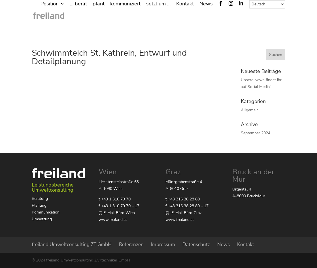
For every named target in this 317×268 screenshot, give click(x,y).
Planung (39, 205)
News (206, 4)
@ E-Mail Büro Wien (117, 212)
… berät (78, 4)
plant (99, 4)
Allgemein (250, 110)
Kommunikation (45, 212)
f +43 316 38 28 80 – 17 (187, 206)
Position (50, 4)
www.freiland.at (113, 219)
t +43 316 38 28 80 (182, 199)
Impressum (163, 244)
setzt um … (158, 4)
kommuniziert (125, 4)
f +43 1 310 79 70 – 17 (119, 206)
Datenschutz (196, 244)
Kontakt (185, 4)
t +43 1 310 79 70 (115, 199)
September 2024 (255, 133)
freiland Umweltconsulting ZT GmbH (72, 244)
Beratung (40, 198)
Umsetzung (42, 219)
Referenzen (131, 244)
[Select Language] (267, 4)
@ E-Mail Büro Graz (183, 212)
